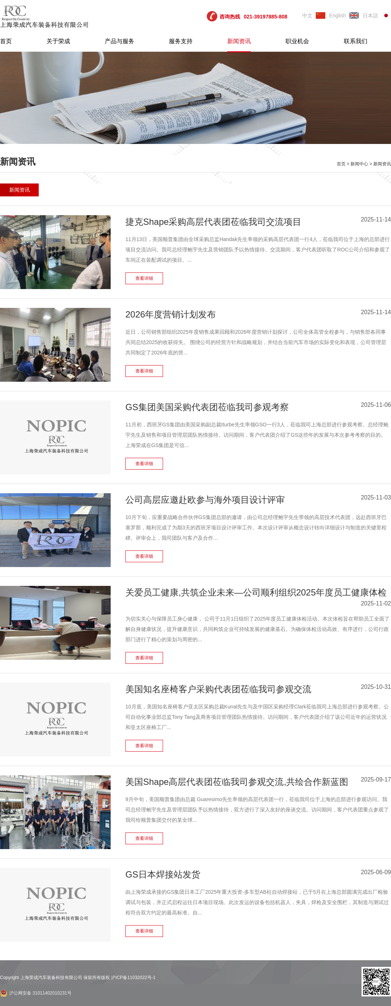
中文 (307, 15)
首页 (6, 41)
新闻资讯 (239, 41)
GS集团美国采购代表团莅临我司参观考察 (207, 407)
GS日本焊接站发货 (162, 874)
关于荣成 (58, 41)
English (337, 15)
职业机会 (297, 41)
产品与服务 (119, 41)
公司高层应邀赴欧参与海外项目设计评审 (205, 500)
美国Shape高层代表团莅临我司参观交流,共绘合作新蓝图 (236, 782)
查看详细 (144, 278)
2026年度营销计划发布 (170, 314)
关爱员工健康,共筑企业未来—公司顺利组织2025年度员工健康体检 (256, 592)
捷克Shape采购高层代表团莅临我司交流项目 (213, 222)
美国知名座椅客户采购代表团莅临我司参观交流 (218, 689)
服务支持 (181, 41)
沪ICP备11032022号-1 (133, 977)
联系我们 (355, 41)
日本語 (370, 15)
